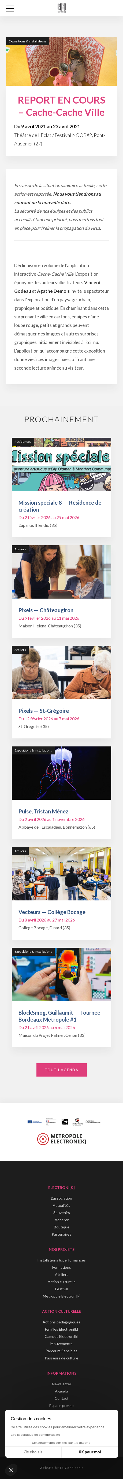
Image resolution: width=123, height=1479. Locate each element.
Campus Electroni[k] (61, 1336)
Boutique (61, 1227)
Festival (61, 1289)
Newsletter (61, 1384)
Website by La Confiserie (62, 1467)
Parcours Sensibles (61, 1350)
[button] (11, 1470)
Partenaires (61, 1234)
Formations (61, 1267)
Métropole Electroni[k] (61, 1296)
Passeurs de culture (61, 1358)
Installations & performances (61, 1260)
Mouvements (61, 1343)
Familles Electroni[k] (61, 1329)
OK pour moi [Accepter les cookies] (90, 1452)
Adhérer (62, 1219)
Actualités (61, 1205)
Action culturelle (62, 1281)
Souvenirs (61, 1212)
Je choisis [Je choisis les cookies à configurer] (33, 1452)
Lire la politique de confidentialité (35, 1435)
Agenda (61, 1391)
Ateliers (61, 1274)
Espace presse (61, 1405)
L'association (61, 1198)
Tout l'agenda (62, 1070)
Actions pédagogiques (61, 1322)
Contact (62, 1398)
